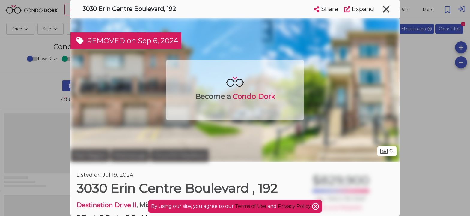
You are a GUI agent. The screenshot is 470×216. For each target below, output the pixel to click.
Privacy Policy (295, 206)
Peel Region (89, 155)
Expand (359, 9)
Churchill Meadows (180, 155)
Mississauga (130, 155)
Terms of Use (250, 206)
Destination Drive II (106, 205)
